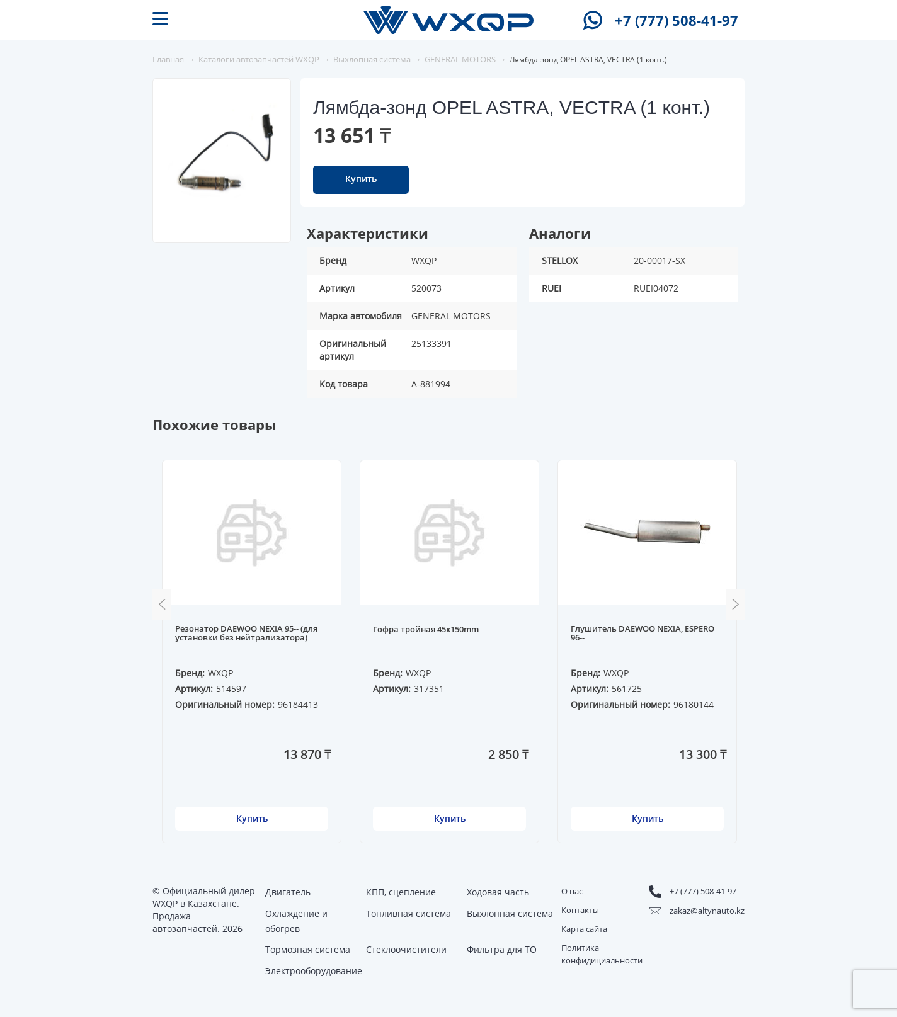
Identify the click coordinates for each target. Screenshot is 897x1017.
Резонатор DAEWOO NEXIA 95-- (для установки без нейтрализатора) (246, 633)
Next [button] (735, 604)
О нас (572, 891)
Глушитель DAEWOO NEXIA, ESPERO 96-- (642, 633)
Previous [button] (161, 604)
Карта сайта (584, 929)
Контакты (580, 910)
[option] (222, 154)
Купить (361, 179)
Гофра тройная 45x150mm (426, 630)
